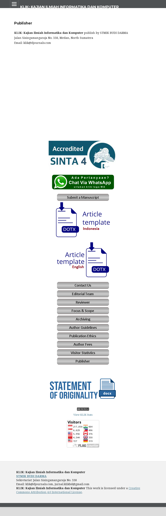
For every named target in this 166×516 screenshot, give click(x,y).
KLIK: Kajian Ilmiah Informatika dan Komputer (69, 7)
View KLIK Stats (83, 414)
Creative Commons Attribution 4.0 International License (78, 490)
